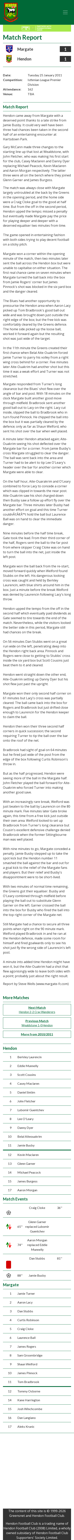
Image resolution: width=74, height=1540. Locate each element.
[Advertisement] (37, 1472)
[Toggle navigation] (65, 12)
